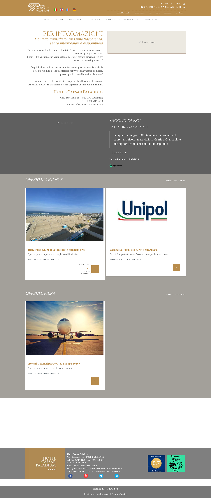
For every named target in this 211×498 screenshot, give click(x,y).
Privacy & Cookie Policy (77, 468)
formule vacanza (139, 13)
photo (158, 13)
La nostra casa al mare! (129, 127)
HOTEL (47, 19)
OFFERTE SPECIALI (153, 19)
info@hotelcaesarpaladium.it (162, 7)
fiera (150, 13)
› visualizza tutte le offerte (175, 181)
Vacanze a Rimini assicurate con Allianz (133, 249)
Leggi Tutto (120, 152)
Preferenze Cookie (97, 468)
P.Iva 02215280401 (115, 468)
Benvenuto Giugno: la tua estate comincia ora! (56, 249)
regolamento (168, 13)
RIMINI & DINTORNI (129, 19)
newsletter (179, 13)
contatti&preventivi (123, 13)
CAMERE (58, 19)
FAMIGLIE (111, 19)
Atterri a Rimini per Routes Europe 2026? (54, 363)
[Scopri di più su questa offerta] (64, 214)
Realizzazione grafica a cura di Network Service (105, 493)
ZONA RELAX (95, 19)
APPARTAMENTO (76, 19)
